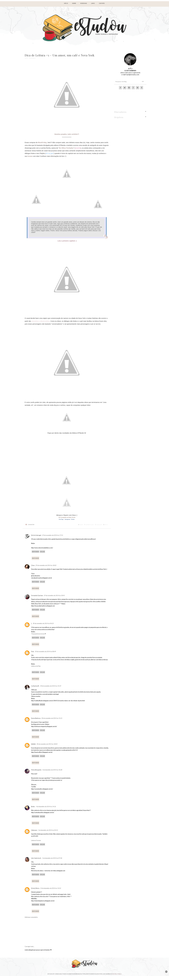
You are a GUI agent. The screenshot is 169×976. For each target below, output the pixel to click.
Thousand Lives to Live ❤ (38, 634)
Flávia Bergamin (36, 770)
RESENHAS (83, 3)
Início (66, 3)
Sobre (74, 3)
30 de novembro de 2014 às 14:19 (50, 686)
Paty (32, 651)
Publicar (98, 524)
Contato (102, 3)
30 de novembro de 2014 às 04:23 (43, 623)
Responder (35, 551)
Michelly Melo (116, 974)
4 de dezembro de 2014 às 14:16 (46, 806)
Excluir (42, 551)
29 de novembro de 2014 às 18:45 (54, 595)
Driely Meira (35, 888)
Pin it (105, 524)
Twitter (73, 519)
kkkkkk (33, 744)
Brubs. (33, 806)
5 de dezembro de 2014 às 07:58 (52, 858)
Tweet (80, 524)
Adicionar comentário (31, 917)
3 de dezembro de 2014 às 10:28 (52, 770)
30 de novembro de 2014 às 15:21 (51, 718)
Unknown (34, 830)
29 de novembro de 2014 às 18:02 (45, 565)
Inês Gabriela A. (36, 858)
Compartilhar (89, 524)
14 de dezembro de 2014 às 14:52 (50, 888)
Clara (33, 565)
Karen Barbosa (36, 718)
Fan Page (61, 519)
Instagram (67, 519)
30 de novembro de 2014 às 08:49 (45, 651)
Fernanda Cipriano (37, 595)
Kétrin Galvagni (36, 535)
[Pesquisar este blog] (126, 82)
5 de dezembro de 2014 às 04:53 (48, 830)
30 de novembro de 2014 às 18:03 (47, 744)
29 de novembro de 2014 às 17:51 (52, 535)
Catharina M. (35, 686)
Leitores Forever (36, 840)
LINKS (93, 3)
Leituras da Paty (36, 666)
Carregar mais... (29, 946)
